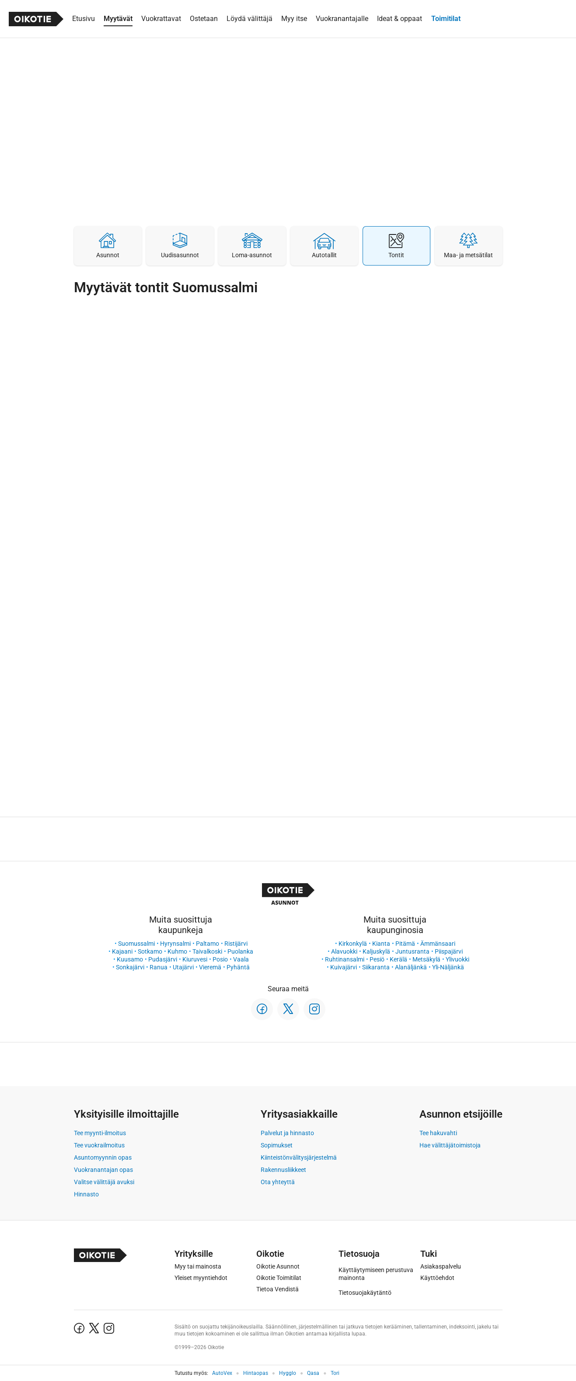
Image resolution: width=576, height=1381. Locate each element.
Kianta (381, 943)
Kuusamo (130, 959)
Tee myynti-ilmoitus (100, 1132)
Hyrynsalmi (175, 943)
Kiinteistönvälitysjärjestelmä (299, 1157)
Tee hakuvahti (438, 1132)
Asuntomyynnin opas (103, 1157)
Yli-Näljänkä (448, 967)
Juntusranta (412, 951)
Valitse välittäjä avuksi (104, 1181)
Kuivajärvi (343, 967)
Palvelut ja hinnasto (287, 1132)
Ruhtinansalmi (344, 959)
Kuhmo (177, 951)
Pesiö (377, 959)
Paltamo (207, 943)
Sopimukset (277, 1145)
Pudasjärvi (162, 959)
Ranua (159, 967)
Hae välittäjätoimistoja (450, 1145)
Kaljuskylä (376, 951)
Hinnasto (86, 1194)
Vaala (241, 959)
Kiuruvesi (194, 959)
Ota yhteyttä (278, 1181)
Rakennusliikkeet (283, 1169)
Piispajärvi (449, 951)
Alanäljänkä (411, 967)
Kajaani (122, 951)
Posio (220, 959)
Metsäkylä (426, 959)
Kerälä (398, 959)
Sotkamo (150, 951)
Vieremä (210, 967)
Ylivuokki (457, 959)
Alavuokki (344, 951)
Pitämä (405, 943)
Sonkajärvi (130, 967)
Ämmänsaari (437, 943)
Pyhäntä (238, 967)
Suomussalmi (136, 943)
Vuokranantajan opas (103, 1169)
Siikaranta (376, 967)
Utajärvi (183, 967)
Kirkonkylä (353, 943)
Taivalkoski (207, 951)
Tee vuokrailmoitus (99, 1145)
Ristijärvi (236, 943)
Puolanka (240, 951)
